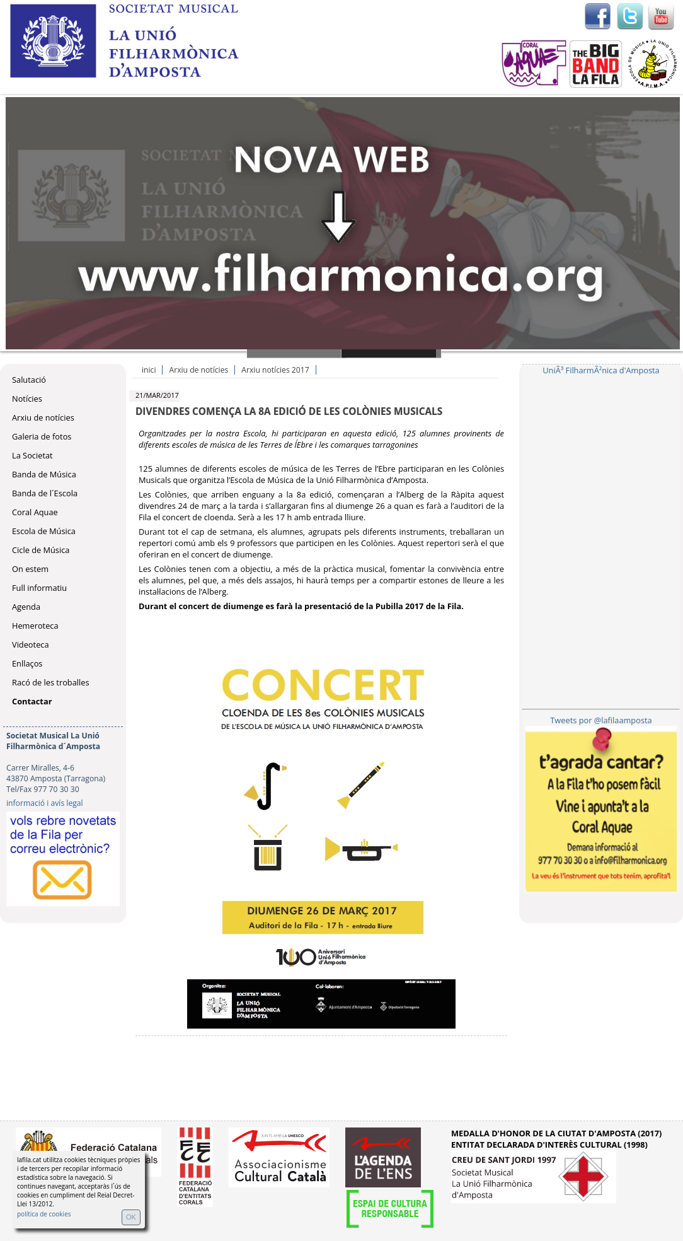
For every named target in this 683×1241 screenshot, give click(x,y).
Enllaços (27, 663)
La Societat (32, 455)
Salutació (29, 379)
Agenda (26, 606)
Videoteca (30, 644)
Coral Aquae (35, 512)
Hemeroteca (35, 625)
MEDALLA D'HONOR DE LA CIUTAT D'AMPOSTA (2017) (556, 1133)
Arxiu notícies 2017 (275, 370)
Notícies (27, 398)
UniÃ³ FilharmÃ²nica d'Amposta (600, 370)
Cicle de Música (40, 550)
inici (149, 370)
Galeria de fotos (41, 436)
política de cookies (44, 1213)
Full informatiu (39, 587)
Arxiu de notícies (43, 417)
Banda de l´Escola (44, 493)
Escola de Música (44, 531)
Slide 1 (297, 353)
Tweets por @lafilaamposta (600, 720)
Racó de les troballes (50, 682)
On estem (30, 568)
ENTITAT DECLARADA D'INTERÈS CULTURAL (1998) (549, 1144)
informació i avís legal (44, 803)
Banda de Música (44, 474)
